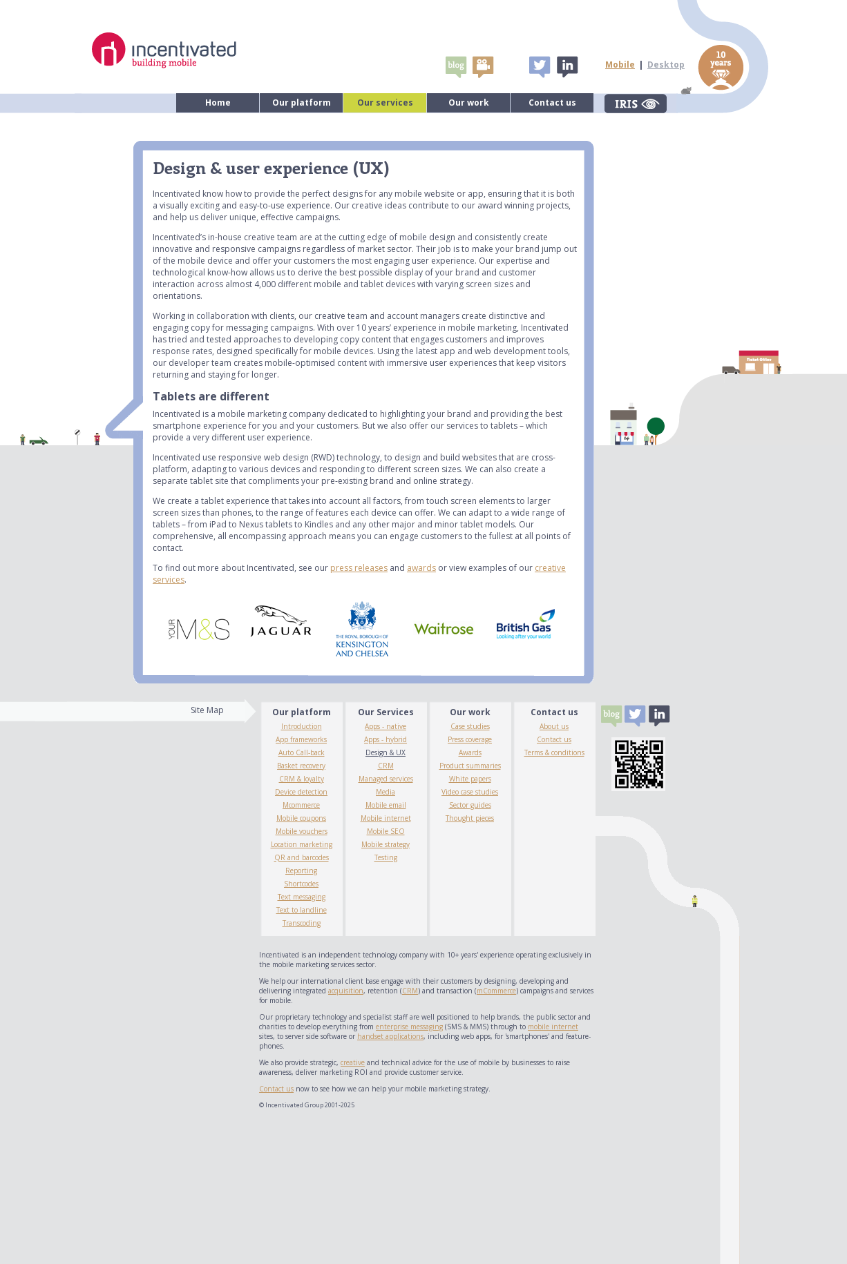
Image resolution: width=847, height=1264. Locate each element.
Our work (468, 102)
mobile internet (553, 1026)
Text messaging (301, 897)
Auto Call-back (301, 752)
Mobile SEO (386, 831)
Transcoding (302, 923)
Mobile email (385, 805)
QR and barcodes (301, 857)
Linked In (566, 67)
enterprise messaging (409, 1026)
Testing (385, 857)
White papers (470, 779)
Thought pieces (470, 818)
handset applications (390, 1036)
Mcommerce (301, 805)
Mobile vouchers (301, 831)
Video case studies (469, 792)
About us (554, 726)
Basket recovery (301, 765)
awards (421, 568)
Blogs (456, 67)
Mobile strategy (385, 844)
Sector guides (470, 805)
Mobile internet (386, 818)
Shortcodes (301, 883)
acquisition (345, 990)
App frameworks (301, 739)
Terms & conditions (554, 752)
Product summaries (470, 765)
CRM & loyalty (301, 779)
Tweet (539, 67)
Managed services (386, 779)
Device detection (301, 792)
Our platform (301, 102)
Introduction (301, 726)
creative (353, 1062)
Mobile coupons (301, 818)
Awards (470, 752)
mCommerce (496, 990)
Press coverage (470, 739)
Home (218, 102)
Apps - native (385, 726)
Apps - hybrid (385, 739)
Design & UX (385, 752)
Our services (385, 102)
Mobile (620, 64)
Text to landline (301, 910)
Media (385, 792)
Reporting (301, 870)
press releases (359, 568)
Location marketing (301, 844)
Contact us (552, 102)
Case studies (470, 726)
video (483, 67)
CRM (386, 765)
